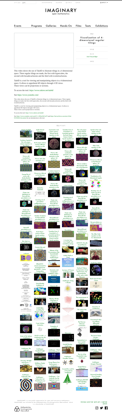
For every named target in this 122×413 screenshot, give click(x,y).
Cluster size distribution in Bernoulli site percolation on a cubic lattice (26, 196)
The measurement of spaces (82, 298)
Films (78, 25)
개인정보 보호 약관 (86, 402)
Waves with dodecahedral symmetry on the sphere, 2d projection (54, 156)
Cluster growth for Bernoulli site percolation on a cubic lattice (82, 199)
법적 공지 (97, 402)
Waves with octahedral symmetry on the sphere (68, 171)
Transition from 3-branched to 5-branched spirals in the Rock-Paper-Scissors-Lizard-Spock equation (54, 235)
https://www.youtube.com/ (28, 95)
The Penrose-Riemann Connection (82, 323)
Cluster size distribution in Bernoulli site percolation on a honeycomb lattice (68, 216)
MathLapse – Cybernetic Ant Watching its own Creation (40, 379)
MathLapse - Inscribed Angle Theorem (40, 350)
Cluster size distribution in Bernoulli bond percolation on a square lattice (26, 213)
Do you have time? (40, 297)
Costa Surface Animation (40, 324)
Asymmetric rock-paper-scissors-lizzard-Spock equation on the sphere (54, 133)
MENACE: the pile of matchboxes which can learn (81, 244)
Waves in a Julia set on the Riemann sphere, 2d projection (96, 162)
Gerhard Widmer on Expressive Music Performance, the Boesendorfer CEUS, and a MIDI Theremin (82, 272)
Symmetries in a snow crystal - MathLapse (82, 342)
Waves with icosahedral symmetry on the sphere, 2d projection (26, 159)
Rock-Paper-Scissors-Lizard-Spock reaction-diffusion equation (40, 234)
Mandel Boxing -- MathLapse (68, 345)
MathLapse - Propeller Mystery (68, 357)
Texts (88, 25)
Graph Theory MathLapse (82, 367)
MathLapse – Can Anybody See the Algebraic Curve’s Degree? (54, 379)
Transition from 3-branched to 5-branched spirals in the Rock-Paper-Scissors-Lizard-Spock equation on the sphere (68, 135)
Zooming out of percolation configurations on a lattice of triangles (68, 200)
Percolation (68, 230)
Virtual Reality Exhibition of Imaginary (40, 285)
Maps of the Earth (96, 249)
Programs (36, 25)
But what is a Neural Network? (26, 242)
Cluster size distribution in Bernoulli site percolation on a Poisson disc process (54, 203)
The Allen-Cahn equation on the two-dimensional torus (96, 236)
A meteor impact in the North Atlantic (54, 172)
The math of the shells (82, 310)
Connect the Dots (54, 339)
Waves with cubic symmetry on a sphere (40, 160)
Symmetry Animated (40, 188)
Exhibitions (102, 25)
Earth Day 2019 (96, 263)
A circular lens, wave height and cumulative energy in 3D (68, 242)
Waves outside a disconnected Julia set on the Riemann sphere (82, 166)
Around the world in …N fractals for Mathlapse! (68, 370)
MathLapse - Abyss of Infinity (96, 350)
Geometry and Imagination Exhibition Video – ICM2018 (54, 272)
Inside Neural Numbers (40, 130)
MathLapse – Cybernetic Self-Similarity (26, 376)
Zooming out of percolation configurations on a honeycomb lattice (40, 202)
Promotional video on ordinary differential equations (96, 322)
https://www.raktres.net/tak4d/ (41, 90)
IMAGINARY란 (47, 2)
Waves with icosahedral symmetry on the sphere (82, 182)
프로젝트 (59, 2)
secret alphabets (82, 257)
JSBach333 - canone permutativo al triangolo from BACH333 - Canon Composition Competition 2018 (40, 268)
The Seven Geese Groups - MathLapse (96, 337)
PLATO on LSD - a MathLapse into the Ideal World (40, 337)
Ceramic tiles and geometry (40, 248)
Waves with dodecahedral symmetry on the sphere (54, 186)
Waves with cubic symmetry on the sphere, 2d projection (82, 150)
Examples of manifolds (54, 327)
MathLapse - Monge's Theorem (96, 363)
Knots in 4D (54, 286)
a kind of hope (68, 185)
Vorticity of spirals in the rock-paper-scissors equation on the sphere (26, 142)
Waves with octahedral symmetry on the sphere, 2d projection (68, 154)
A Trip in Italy (26, 314)
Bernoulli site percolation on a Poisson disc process (96, 209)
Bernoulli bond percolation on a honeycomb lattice (54, 219)
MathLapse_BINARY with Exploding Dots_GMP (82, 381)
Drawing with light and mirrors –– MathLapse (26, 362)
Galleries (51, 25)
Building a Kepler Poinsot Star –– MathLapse (40, 365)
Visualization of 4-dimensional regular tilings (96, 178)
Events (17, 25)
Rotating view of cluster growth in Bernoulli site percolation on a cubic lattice (96, 194)
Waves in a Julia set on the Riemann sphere (40, 175)
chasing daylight (26, 130)
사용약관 (104, 402)
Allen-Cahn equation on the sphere (96, 147)
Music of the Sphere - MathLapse (26, 337)
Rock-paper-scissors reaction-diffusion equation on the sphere (40, 145)
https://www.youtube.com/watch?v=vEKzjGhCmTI (32, 116)
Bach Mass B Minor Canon (96, 279)
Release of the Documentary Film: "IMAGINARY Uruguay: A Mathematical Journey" (54, 254)
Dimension (68, 333)
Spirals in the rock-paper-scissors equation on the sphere (96, 132)
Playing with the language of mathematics (54, 300)
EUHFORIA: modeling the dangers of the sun (40, 310)
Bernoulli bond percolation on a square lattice (82, 231)
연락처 (77, 2)
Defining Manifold (26, 323)
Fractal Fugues (96, 291)
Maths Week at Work (68, 256)
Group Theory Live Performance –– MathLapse (54, 364)
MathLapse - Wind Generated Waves (54, 351)
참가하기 (69, 2)
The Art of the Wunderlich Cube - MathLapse (82, 356)
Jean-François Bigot (92, 56)
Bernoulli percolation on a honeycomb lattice (26, 229)
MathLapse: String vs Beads (68, 281)
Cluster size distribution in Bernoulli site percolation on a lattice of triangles (82, 215)
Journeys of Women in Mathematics (68, 271)
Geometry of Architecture (96, 307)
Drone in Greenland (54, 315)
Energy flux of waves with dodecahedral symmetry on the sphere (26, 177)
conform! (26, 253)
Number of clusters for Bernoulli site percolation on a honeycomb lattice (40, 218)
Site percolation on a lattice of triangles (96, 223)
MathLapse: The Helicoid (26, 349)
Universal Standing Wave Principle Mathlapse (96, 376)
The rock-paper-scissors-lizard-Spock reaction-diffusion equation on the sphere (82, 133)
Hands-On (66, 25)
